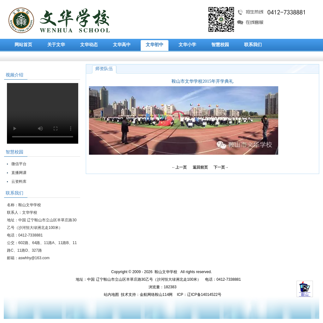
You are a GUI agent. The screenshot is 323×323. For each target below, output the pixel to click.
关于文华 (56, 44)
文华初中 (154, 44)
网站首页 (23, 44)
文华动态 (89, 44)
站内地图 (111, 294)
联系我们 (253, 44)
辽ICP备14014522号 (204, 294)
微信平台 (18, 164)
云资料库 (18, 181)
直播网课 (18, 172)
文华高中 (122, 44)
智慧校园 (220, 44)
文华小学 (187, 44)
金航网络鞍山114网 (156, 294)
